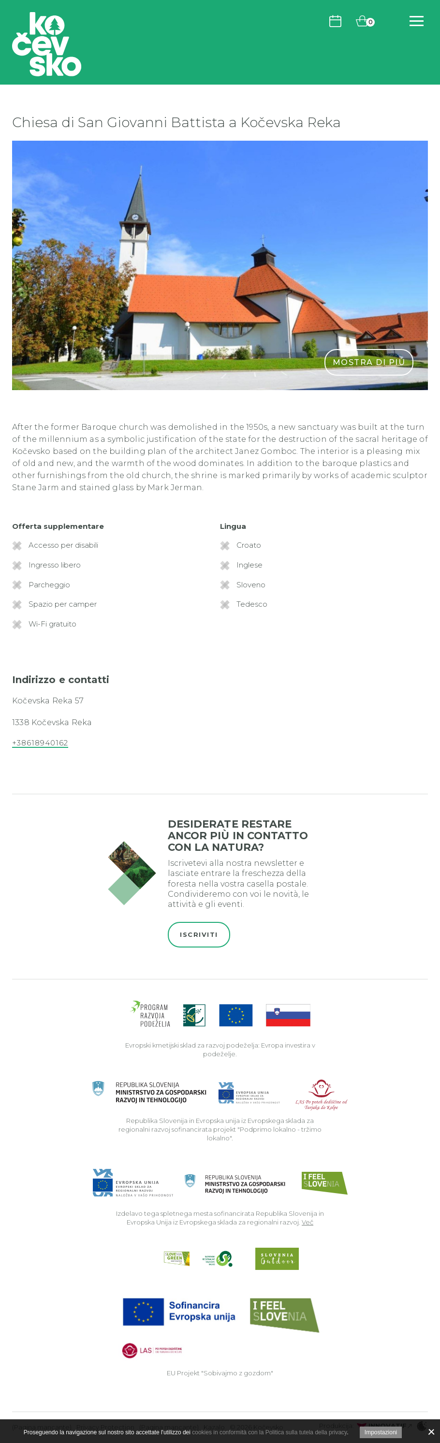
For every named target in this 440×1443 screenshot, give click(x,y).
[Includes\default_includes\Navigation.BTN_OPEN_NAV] (416, 21)
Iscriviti (199, 934)
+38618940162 (40, 743)
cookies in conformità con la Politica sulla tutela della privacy (269, 1432)
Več (307, 1222)
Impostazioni (381, 1432)
